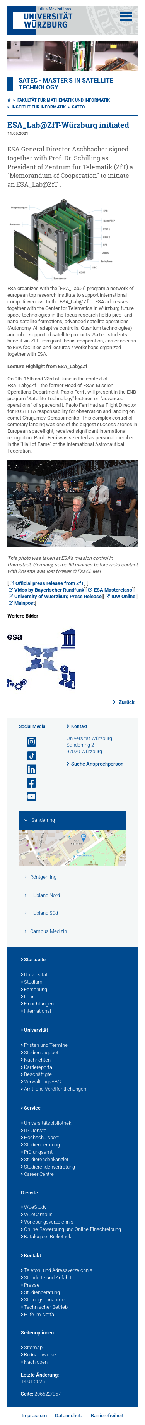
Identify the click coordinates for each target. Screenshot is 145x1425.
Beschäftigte (36, 1074)
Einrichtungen (37, 1004)
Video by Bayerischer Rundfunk (49, 590)
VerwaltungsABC (41, 1082)
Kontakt (79, 726)
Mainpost (24, 603)
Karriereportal (37, 1067)
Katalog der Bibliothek (46, 1237)
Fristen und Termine (44, 1045)
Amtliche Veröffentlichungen (53, 1089)
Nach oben (34, 1362)
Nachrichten (36, 1060)
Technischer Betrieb (44, 1307)
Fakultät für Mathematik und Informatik (63, 100)
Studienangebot (39, 1053)
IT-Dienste (33, 1130)
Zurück (126, 702)
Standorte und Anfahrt (46, 1278)
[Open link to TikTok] (28, 756)
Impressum (34, 1415)
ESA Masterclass (113, 590)
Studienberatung (40, 1145)
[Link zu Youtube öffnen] (28, 797)
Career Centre (37, 1174)
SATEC (78, 107)
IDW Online (123, 596)
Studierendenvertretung (48, 1167)
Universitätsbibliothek (46, 1123)
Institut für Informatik (39, 107)
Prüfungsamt (37, 1152)
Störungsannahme (43, 1300)
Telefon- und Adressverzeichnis (56, 1270)
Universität (34, 975)
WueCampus (37, 1215)
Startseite (33, 960)
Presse (30, 1285)
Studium (32, 982)
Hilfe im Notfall (38, 1314)
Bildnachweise (38, 1355)
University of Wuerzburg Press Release (58, 596)
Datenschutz (69, 1415)
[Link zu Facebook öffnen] (28, 783)
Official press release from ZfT (49, 583)
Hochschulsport (40, 1137)
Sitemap (32, 1347)
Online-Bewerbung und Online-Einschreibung (71, 1229)
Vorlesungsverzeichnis (47, 1222)
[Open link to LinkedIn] (28, 769)
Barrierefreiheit (107, 1415)
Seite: (27, 1394)
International (36, 1011)
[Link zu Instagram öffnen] (28, 742)
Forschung (34, 989)
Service (31, 1108)
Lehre (28, 997)
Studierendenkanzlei (44, 1160)
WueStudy (33, 1207)
